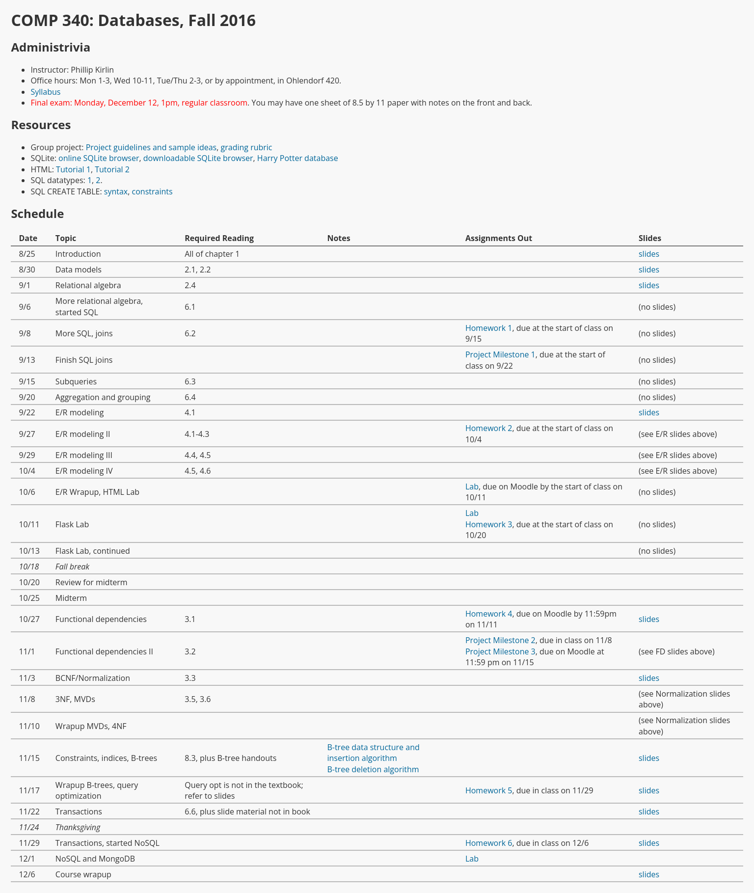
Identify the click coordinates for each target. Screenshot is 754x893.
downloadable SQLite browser (198, 158)
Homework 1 (488, 328)
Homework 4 (488, 613)
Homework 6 (488, 843)
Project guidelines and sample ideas (151, 147)
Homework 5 (488, 790)
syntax (116, 191)
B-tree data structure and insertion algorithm (373, 752)
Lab (472, 486)
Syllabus (45, 91)
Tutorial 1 (73, 169)
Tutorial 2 (112, 169)
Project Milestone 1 (500, 354)
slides (649, 253)
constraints (152, 191)
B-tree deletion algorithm (373, 769)
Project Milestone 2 (500, 640)
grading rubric (246, 147)
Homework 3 (488, 524)
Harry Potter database (297, 158)
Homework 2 (488, 428)
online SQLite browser (98, 158)
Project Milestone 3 (500, 651)
